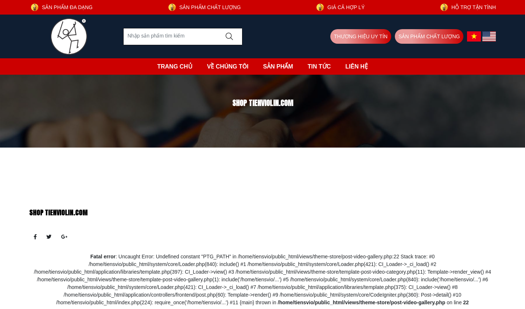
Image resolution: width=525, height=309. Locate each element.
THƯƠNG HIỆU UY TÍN (361, 36)
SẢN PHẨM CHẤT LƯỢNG (429, 36)
